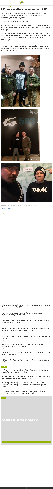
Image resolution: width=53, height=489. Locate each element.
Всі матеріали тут (26, 441)
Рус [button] (48, 2)
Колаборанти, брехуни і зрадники (20, 419)
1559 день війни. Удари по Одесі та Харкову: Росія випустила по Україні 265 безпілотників (26, 361)
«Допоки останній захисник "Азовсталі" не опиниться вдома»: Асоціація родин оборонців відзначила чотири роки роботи (26, 329)
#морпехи (9, 208)
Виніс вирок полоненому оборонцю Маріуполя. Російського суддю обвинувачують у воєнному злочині (24, 392)
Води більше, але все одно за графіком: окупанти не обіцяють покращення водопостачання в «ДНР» (22, 345)
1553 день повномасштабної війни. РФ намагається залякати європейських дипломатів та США (25, 371)
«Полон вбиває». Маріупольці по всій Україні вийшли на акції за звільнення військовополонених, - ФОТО (26, 377)
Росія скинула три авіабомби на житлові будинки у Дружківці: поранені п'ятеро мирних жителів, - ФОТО (26, 306)
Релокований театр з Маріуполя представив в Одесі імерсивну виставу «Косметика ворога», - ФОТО (25, 322)
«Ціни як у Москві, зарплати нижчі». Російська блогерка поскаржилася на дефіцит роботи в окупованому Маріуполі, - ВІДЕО (25, 385)
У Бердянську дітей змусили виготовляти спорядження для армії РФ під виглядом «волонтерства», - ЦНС (26, 353)
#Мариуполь (3, 208)
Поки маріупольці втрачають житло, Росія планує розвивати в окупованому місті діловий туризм (22, 314)
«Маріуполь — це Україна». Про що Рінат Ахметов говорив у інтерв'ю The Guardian (26, 337)
